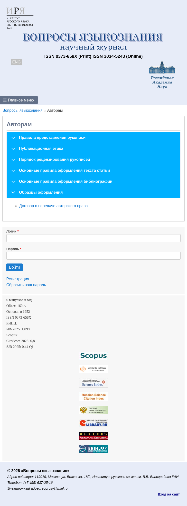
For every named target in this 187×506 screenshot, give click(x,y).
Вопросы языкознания (22, 110)
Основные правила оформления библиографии (60, 183)
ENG (16, 62)
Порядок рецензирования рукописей (49, 161)
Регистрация (17, 279)
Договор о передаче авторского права (53, 206)
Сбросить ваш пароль (26, 285)
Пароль (12, 249)
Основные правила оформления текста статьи (59, 172)
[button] (19, 100)
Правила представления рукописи (47, 139)
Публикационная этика (36, 150)
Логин (11, 231)
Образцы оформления (36, 194)
